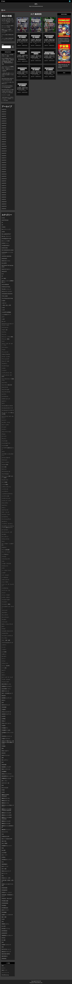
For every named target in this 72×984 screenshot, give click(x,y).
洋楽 (3, 834)
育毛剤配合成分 (5, 907)
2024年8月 (4, 155)
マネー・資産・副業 (6, 640)
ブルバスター (4, 612)
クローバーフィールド (6, 431)
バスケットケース (5, 579)
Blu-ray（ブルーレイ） (6, 236)
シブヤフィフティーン (6, 486)
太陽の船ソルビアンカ (6, 714)
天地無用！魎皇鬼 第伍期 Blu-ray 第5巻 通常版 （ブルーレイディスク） (36, 41)
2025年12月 (4, 118)
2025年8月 (4, 127)
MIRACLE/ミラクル (6, 260)
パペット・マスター (6, 595)
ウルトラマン (4, 382)
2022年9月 (4, 208)
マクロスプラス (5, 633)
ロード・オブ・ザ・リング (7, 677)
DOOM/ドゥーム (5, 243)
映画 (3, 785)
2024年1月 (4, 171)
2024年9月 (4, 153)
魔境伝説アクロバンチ (6, 951)
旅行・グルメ (4, 780)
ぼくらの (3, 321)
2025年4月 (4, 137)
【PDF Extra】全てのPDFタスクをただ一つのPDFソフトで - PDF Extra (8, 99)
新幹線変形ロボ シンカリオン (8, 776)
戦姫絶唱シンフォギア (6, 767)
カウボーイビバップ (6, 398)
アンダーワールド (5, 365)
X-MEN (3, 300)
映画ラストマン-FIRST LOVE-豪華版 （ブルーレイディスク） (7, 31)
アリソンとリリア (5, 359)
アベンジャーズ (5, 352)
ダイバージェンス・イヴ (7, 532)
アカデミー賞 (4, 329)
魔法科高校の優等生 (6, 953)
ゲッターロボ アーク (6, 443)
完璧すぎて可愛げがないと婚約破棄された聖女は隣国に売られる (8, 742)
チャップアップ (5, 536)
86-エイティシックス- (6, 229)
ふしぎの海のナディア (6, 314)
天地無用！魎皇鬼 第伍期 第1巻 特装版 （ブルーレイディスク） (36, 57)
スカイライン (4, 505)
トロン (3, 561)
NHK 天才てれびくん (6, 269)
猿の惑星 (3, 850)
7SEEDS (3, 227)
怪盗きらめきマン (5, 750)
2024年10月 (4, 151)
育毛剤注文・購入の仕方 (7, 898)
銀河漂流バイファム (6, 928)
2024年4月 (4, 164)
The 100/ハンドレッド (6, 289)
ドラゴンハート (5, 565)
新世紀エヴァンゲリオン (7, 773)
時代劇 (3, 790)
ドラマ (3, 568)
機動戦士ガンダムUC (6, 821)
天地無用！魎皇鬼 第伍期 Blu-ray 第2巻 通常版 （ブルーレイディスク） (36, 25)
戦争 (3, 762)
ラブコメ (3, 661)
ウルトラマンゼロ (5, 389)
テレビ (3, 541)
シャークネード (5, 491)
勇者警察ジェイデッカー (7, 698)
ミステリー (4, 644)
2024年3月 (4, 167)
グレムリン (4, 438)
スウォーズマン (5, 503)
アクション (4, 334)
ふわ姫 (3, 319)
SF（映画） (4, 278)
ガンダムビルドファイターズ (8, 410)
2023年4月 (4, 192)
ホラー (3, 626)
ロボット (3, 674)
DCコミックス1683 (6, 240)
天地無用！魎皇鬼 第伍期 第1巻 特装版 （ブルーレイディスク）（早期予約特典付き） (22, 57)
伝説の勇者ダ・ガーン (6, 688)
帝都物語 (3, 746)
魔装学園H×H (4, 956)
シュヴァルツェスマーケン (7, 493)
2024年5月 (4, 162)
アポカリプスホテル (6, 354)
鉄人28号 (4, 926)
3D (2, 222)
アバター (3, 349)
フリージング (4, 610)
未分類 (3, 792)
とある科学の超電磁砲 (6, 312)
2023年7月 (4, 185)
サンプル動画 (4, 482)
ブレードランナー (5, 617)
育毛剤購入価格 (5, 900)
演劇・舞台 (4, 841)
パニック (3, 592)
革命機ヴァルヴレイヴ (6, 944)
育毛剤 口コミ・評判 (6, 878)
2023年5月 (4, 190)
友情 (3, 702)
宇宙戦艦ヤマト (5, 728)
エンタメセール (5, 396)
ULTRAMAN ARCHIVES (7, 293)
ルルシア (3, 670)
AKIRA (3, 231)
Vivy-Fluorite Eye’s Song (7, 298)
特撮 (3, 848)
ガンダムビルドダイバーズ (7, 408)
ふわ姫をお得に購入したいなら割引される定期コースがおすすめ (8, 75)
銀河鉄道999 (4, 933)
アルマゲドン (4, 363)
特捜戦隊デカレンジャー (7, 845)
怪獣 (3, 748)
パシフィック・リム (6, 590)
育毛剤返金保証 (5, 903)
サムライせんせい (5, 473)
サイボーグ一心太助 (6, 95)
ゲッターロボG (5, 445)
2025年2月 (4, 141)
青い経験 (3, 940)
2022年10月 (4, 206)
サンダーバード (5, 479)
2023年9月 (4, 181)
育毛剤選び (4, 905)
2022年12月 (4, 201)
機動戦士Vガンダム (6, 798)
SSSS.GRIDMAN (5, 284)
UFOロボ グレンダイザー (7, 291)
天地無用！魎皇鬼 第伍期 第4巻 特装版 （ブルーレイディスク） (36, 73)
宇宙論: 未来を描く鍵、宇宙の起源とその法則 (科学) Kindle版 (63, 66)
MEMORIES (4, 258)
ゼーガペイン (4, 521)
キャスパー (4, 420)
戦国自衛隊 (4, 764)
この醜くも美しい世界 (6, 305)
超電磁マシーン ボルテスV (7, 914)
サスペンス (4, 469)
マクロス (3, 628)
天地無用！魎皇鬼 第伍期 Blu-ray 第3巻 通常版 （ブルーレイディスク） (49, 25)
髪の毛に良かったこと (6, 949)
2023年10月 (4, 178)
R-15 (3, 273)
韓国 (3, 947)
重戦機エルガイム (5, 924)
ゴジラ (3, 451)
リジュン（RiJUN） (6, 665)
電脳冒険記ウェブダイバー (7, 935)
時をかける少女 (5, 787)
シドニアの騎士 (5, 484)
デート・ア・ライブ (6, 552)
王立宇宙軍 (4, 852)
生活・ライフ (4, 855)
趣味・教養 (4, 917)
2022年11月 (4, 204)
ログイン (3, 968)
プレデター (4, 619)
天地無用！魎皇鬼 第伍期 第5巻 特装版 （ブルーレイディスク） (49, 73)
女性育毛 (3, 716)
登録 (3, 965)
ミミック (3, 647)
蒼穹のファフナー (5, 910)
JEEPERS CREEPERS (6, 256)
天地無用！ (4, 709)
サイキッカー (4, 460)
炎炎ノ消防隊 (4, 843)
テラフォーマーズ (5, 539)
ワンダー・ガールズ (6, 679)
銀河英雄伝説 (4, 930)
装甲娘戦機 (4, 912)
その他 (3, 307)
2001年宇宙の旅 (5, 220)
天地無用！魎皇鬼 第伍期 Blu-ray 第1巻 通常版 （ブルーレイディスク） (22, 25)
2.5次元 (3, 217)
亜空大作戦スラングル (6, 684)
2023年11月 (4, 176)
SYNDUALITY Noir (6, 286)
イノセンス (4, 370)
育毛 (3, 875)
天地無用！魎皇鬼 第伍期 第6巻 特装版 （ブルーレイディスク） (22, 89)
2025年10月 (4, 123)
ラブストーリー (5, 663)
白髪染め (3, 857)
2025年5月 (4, 134)
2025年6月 (4, 132)
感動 (3, 757)
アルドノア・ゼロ (5, 361)
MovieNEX (4, 263)
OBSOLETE (4, 271)
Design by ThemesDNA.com (36, 982)
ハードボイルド (5, 577)
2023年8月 (4, 183)
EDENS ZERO (5, 247)
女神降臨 (3, 718)
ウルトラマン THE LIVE (7, 385)
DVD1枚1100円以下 (6, 245)
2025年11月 (4, 121)
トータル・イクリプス (6, 563)
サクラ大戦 (4, 467)
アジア (3, 341)
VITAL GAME (5, 296)
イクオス (3, 368)
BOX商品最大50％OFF (6, 238)
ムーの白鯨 (4, 651)
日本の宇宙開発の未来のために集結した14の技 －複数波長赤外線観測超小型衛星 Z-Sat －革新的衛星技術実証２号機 (8, 61)
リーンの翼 (4, 668)
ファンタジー (4, 601)
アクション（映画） (6, 339)
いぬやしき (4, 303)
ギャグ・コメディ (5, 424)
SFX (36, 4)
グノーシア (4, 436)
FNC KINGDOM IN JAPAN (7, 250)
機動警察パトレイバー (6, 829)
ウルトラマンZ (5, 387)
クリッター (4, 427)
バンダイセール (5, 588)
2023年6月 (4, 187)
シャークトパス (5, 489)
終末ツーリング (5, 866)
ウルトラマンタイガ (6, 391)
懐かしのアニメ (5, 760)
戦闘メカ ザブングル (6, 769)
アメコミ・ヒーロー (6, 356)
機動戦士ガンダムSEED (7, 815)
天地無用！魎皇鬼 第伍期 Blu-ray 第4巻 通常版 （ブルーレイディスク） (22, 41)
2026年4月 (4, 109)
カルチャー (4, 401)
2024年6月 (4, 160)
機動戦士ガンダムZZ (6, 823)
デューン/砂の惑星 (5, 549)
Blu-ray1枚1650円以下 (6, 234)
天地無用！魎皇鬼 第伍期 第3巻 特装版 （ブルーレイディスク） (22, 73)
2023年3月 (4, 194)
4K (2, 224)
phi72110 (19, 29)
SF (2, 276)
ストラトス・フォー (6, 514)
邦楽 (3, 921)
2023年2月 (4, 197)
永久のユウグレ (5, 831)
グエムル (3, 434)
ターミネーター (5, 529)
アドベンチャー (5, 347)
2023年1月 (4, 199)
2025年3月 (4, 139)
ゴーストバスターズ (6, 457)
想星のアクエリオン (6, 755)
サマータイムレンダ (6, 471)
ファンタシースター (6, 599)
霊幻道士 (3, 937)
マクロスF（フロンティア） (7, 631)
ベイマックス (4, 621)
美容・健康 (4, 868)
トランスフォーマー (6, 559)
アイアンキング (5, 327)
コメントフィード (5, 972)
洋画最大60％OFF (5, 836)
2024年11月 (4, 148)
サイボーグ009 (5, 464)
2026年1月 (4, 116)
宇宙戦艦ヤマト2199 (6, 730)
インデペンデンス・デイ (7, 372)
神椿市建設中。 (5, 864)
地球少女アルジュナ (6, 704)
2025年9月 (4, 125)
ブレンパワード (5, 614)
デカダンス (4, 547)
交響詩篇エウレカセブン (7, 686)
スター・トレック (5, 512)
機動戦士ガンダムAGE (6, 812)
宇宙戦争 (3, 725)
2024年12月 (4, 146)
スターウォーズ (5, 509)
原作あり (3, 700)
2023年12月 (4, 174)
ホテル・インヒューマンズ (7, 624)
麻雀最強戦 (4, 958)
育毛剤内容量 (4, 887)
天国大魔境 (4, 707)
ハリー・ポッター (5, 575)
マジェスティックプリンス (7, 635)
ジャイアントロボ (5, 496)
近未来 (3, 919)
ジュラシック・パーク (6, 500)
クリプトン (4, 429)
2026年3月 (4, 111)
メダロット (4, 654)
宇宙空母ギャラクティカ (7, 736)
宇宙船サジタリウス (6, 738)
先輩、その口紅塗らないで (7, 693)
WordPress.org (5, 974)
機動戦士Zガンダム (6, 800)
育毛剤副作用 (4, 890)
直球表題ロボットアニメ (7, 859)
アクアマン (4, 332)
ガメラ (3, 403)
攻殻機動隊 (4, 771)
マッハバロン (4, 638)
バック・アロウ (5, 582)
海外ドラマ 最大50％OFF (7, 838)
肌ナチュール (4, 873)
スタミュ (3, 507)
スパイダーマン (5, 516)
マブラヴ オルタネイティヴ (7, 642)
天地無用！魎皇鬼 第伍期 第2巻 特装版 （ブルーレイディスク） (49, 57)
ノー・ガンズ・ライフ (6, 570)
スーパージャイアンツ (6, 519)
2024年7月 (4, 157)
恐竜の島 (3, 753)
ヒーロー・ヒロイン (6, 597)
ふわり (3, 316)
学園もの (3, 721)
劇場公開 (3, 695)
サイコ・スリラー (5, 462)
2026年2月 (4, 114)
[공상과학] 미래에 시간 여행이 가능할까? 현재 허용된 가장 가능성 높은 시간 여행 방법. (8, 91)
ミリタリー (4, 649)
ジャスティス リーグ (6, 498)
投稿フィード (4, 970)
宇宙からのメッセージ (6, 723)
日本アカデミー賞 (5, 783)
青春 (3, 942)
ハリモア (3, 572)
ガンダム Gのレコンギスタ (7, 405)
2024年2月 (4, 169)
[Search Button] (70, 1)
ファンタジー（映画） (6, 604)
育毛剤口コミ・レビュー (7, 892)
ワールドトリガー (5, 681)
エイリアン (4, 394)
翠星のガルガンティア (6, 871)
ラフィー (3, 658)
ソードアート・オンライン (7, 523)
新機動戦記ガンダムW (6, 778)
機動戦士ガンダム (5, 803)
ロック (3, 672)
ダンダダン (4, 534)
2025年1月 (4, 144)
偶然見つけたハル (5, 691)
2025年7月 (4, 130)
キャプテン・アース (6, 422)
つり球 (3, 309)
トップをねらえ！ (5, 554)
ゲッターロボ (4, 441)
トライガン (4, 556)
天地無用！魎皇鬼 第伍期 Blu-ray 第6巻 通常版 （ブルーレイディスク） (49, 41)
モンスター (4, 656)
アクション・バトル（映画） (8, 336)
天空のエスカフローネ (6, 711)
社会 (3, 861)
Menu (4, 1)
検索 (3, 44)
